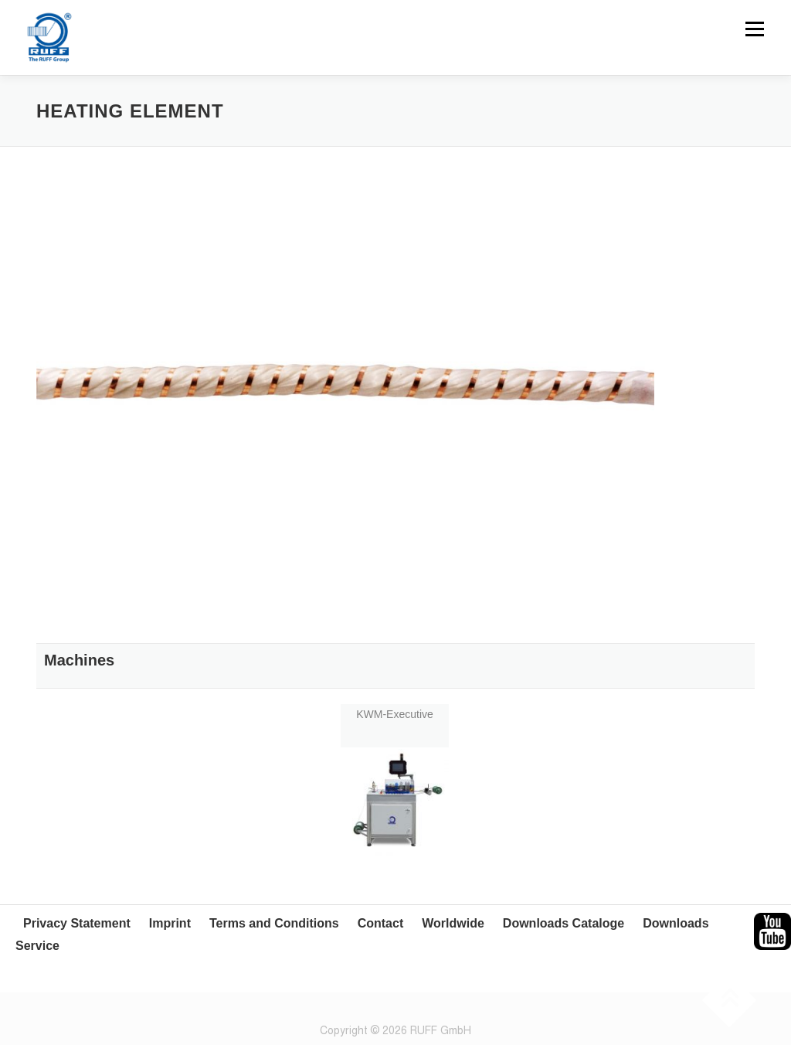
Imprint (170, 923)
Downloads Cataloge (563, 923)
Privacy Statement (77, 923)
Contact (381, 923)
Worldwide (453, 923)
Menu (754, 28)
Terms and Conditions (274, 923)
